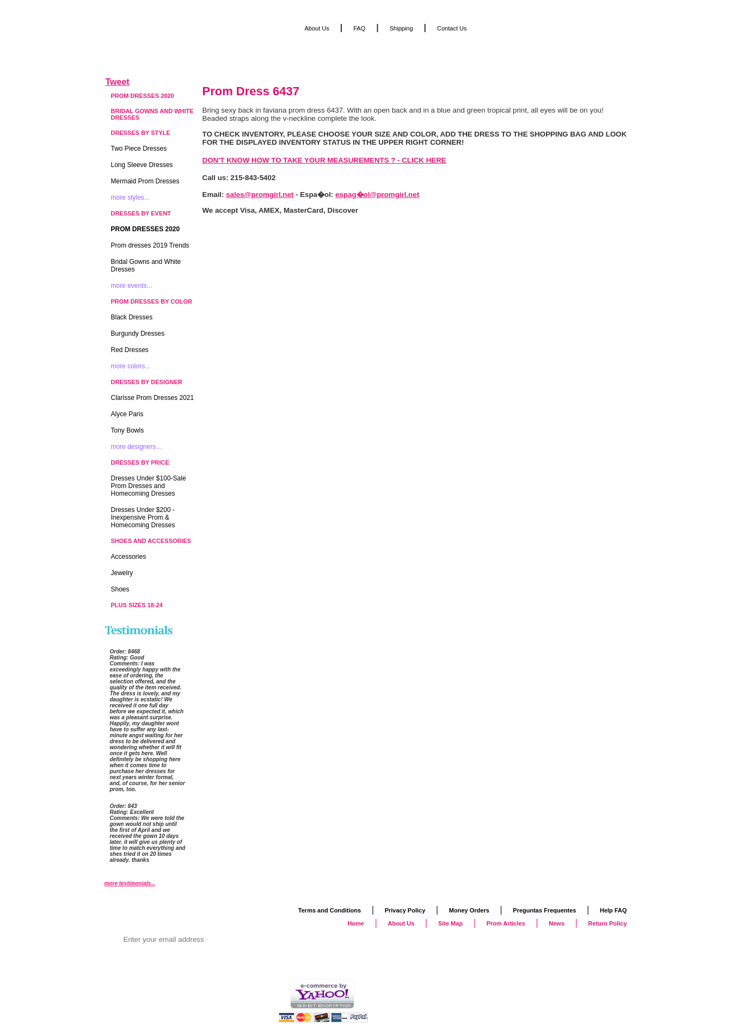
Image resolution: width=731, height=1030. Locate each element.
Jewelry (122, 573)
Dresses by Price (140, 462)
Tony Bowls (127, 430)
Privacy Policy (405, 910)
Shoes (120, 589)
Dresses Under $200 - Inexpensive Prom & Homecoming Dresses (143, 517)
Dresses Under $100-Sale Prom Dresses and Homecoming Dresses (148, 485)
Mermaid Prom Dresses (145, 181)
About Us (317, 28)
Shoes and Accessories (151, 541)
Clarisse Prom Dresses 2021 (152, 398)
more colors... (131, 366)
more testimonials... (130, 883)
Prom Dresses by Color (152, 301)
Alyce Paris (127, 414)
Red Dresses (130, 350)
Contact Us (451, 28)
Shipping (401, 28)
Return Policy (607, 923)
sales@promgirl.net (259, 194)
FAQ (359, 28)
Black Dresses (132, 317)
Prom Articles (506, 923)
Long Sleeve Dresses (142, 165)
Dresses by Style (140, 132)
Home (355, 923)
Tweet (118, 82)
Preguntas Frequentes (544, 910)
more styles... (130, 197)
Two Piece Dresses (139, 148)
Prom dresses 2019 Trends (150, 245)
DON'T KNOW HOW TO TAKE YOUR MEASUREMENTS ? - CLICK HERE (324, 160)
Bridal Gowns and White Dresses (152, 114)
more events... (131, 285)
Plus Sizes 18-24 (137, 605)
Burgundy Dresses (138, 333)
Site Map (450, 923)
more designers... (136, 447)
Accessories (128, 556)
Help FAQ (613, 910)
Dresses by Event (141, 213)
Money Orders (469, 910)
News (556, 923)
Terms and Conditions (329, 910)
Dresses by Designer (146, 382)
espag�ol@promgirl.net (377, 194)
